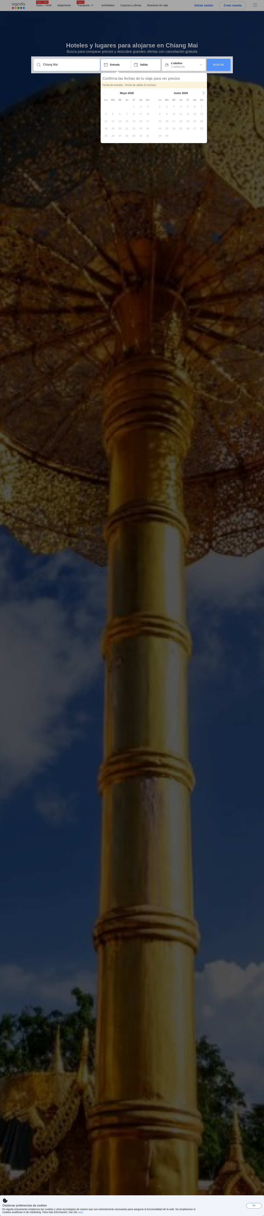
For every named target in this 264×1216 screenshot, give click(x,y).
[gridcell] (133, 106)
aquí (80, 1212)
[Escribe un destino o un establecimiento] (69, 65)
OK (254, 1205)
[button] (104, 93)
